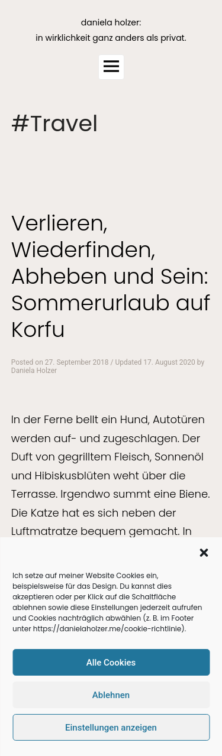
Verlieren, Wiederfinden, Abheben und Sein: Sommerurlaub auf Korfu (111, 276)
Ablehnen (111, 695)
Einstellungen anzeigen (111, 727)
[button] (204, 553)
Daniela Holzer (34, 370)
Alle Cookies (111, 662)
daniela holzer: (111, 22)
